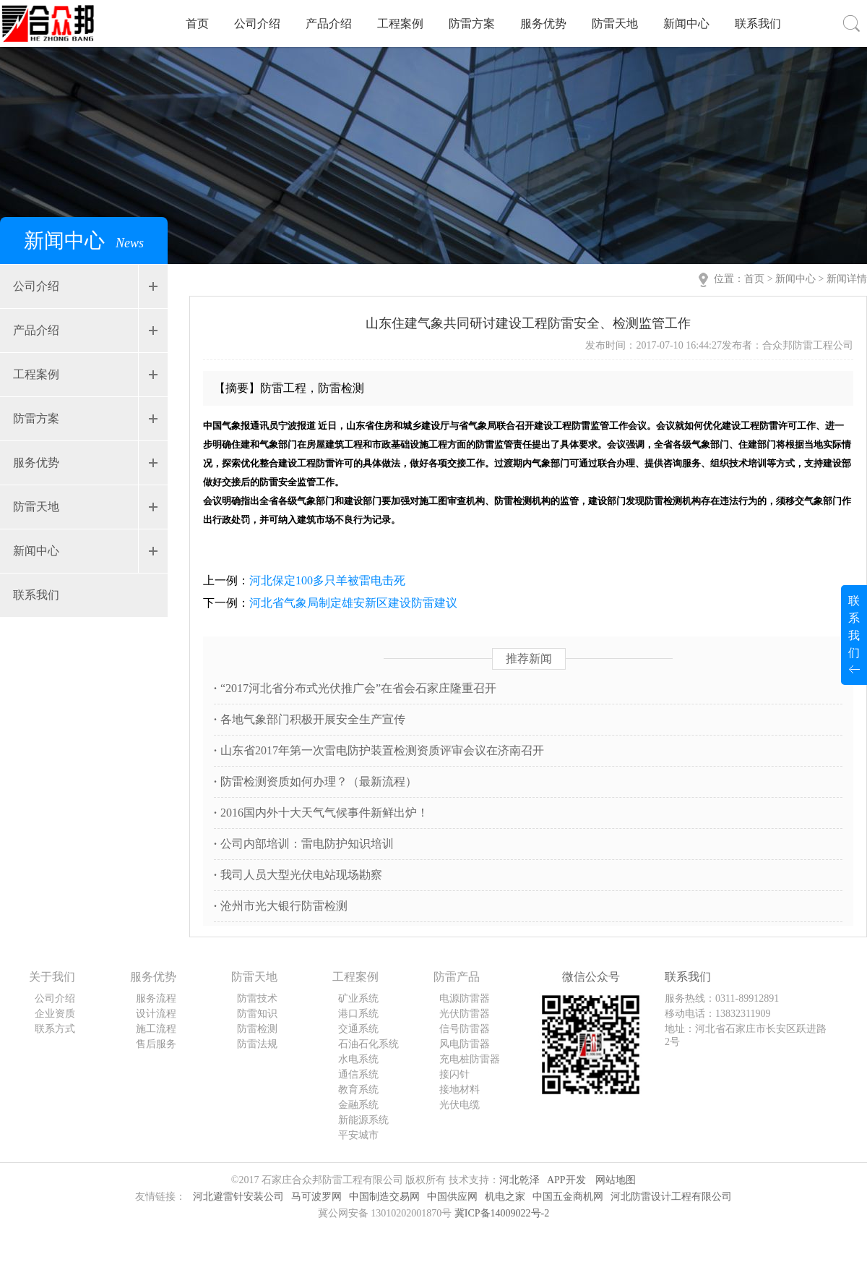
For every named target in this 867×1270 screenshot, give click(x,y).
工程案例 (400, 23)
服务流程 (156, 998)
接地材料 (459, 1089)
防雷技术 (257, 998)
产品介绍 (329, 23)
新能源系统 (363, 1120)
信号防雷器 (464, 1028)
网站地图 (615, 1180)
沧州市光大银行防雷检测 (281, 906)
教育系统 (358, 1089)
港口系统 (358, 1013)
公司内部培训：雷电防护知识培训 (304, 844)
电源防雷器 (464, 998)
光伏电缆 (459, 1104)
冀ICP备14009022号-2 (501, 1213)
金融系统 (358, 1104)
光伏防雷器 (464, 1013)
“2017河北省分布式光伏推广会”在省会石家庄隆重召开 (355, 688)
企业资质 (55, 1013)
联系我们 (758, 23)
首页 (197, 23)
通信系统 (358, 1074)
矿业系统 (358, 998)
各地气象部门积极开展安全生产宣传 (309, 719)
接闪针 (454, 1074)
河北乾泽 (519, 1180)
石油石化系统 (368, 1044)
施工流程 (156, 1028)
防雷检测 (257, 1028)
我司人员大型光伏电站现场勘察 (298, 875)
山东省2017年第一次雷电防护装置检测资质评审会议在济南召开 (379, 750)
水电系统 (358, 1059)
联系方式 (55, 1028)
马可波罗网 (316, 1196)
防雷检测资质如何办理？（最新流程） (315, 781)
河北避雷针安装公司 (238, 1196)
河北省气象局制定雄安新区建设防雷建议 (353, 603)
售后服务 (156, 1044)
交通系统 (358, 1028)
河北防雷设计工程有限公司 (671, 1196)
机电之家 (505, 1196)
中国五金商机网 (567, 1196)
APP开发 (566, 1180)
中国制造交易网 (384, 1196)
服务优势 (543, 23)
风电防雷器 (464, 1044)
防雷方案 (472, 23)
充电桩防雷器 (469, 1059)
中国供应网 (452, 1196)
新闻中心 (686, 23)
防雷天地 (615, 23)
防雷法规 (257, 1044)
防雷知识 (257, 1013)
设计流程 (156, 1013)
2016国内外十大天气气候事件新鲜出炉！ (321, 812)
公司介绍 (257, 23)
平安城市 (358, 1135)
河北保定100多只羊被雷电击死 (327, 580)
